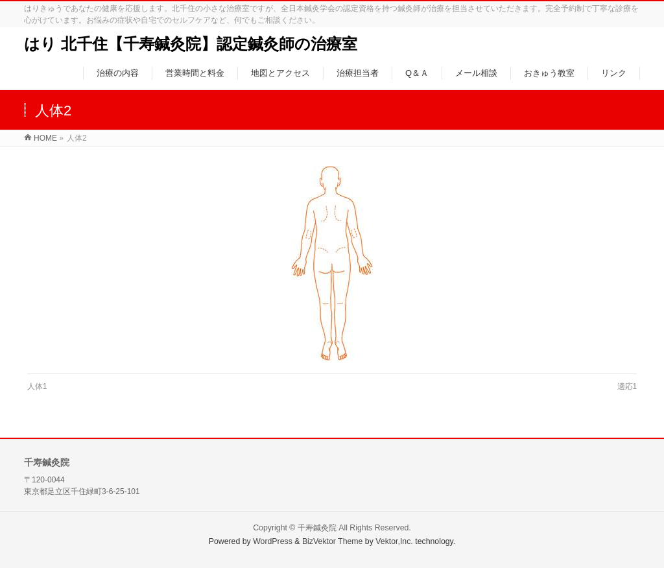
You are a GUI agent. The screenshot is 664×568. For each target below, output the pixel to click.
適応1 (627, 386)
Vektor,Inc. (394, 541)
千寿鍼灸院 (317, 527)
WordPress (272, 541)
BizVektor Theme (332, 541)
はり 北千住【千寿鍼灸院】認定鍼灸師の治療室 (190, 44)
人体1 (37, 386)
